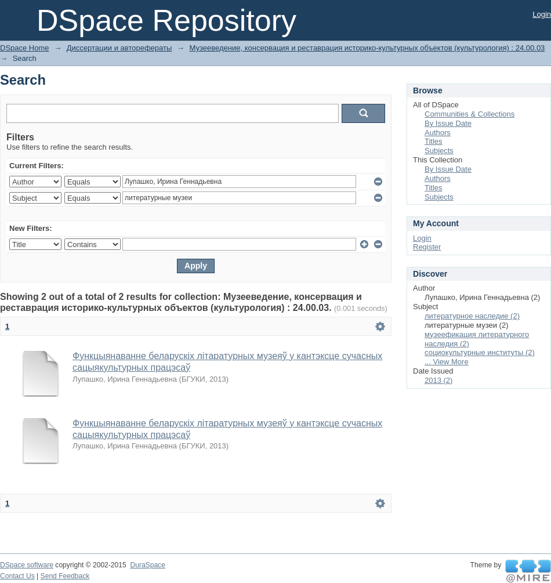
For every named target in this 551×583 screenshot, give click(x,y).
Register (427, 246)
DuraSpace (147, 565)
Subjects (439, 150)
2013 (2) (438, 380)
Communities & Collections (469, 114)
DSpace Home (24, 48)
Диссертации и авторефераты (119, 48)
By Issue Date (448, 123)
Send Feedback (65, 576)
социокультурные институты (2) (480, 352)
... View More (447, 361)
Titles (434, 141)
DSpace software (26, 565)
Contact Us (17, 576)
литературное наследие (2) (472, 316)
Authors (438, 132)
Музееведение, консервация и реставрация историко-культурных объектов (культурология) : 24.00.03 (367, 48)
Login (541, 14)
